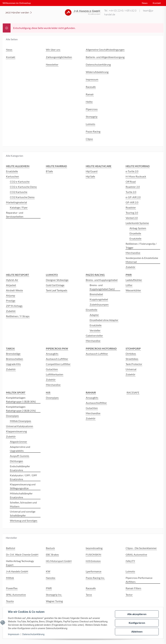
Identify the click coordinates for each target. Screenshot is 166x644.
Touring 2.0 (132, 212)
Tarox (89, 594)
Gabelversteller (94, 335)
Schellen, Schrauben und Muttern (23, 504)
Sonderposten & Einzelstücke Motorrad (142, 259)
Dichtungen (16, 461)
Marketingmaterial (16, 202)
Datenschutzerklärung (33, 634)
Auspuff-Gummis (19, 455)
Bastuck (50, 548)
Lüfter (129, 285)
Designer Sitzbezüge (57, 279)
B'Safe (49, 171)
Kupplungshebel (99, 299)
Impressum (13, 634)
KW (48, 571)
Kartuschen (12, 176)
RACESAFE (133, 392)
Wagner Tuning (54, 601)
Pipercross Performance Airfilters (139, 579)
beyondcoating (94, 548)
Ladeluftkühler (134, 279)
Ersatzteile (12, 171)
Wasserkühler (133, 290)
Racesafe (91, 588)
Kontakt (157, 3)
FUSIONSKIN (93, 554)
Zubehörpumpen (99, 304)
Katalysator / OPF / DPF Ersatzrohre (23, 477)
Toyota (10, 601)
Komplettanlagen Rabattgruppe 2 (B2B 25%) (21, 408)
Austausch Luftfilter (57, 358)
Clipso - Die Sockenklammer (141, 548)
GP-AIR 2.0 (132, 202)
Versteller (95, 330)
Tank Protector (134, 364)
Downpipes (12, 415)
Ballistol (10, 548)
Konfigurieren (137, 622)
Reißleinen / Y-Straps (18, 316)
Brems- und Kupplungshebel (102, 279)
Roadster (131, 207)
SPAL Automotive (16, 594)
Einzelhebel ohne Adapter (104, 320)
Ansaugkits (52, 353)
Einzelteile (135, 233)
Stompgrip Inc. (54, 594)
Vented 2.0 (132, 217)
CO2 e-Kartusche (20, 181)
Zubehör (130, 266)
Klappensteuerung (16, 431)
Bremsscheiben (14, 358)
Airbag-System (138, 228)
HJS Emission (93, 560)
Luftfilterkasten (54, 374)
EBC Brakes (52, 554)
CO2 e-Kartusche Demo (23, 186)
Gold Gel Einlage (55, 285)
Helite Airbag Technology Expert (20, 562)
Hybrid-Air (12, 279)
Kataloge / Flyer (19, 207)
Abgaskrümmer (18, 441)
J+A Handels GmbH (17, 571)
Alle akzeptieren (136, 614)
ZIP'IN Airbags (14, 305)
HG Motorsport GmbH (58, 560)
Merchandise (133, 252)
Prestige (10, 300)
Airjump (10, 295)
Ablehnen (136, 631)
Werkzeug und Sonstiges (23, 520)
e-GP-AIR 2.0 (133, 197)
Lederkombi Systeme (137, 222)
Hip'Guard (91, 171)
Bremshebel (96, 294)
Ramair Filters (133, 588)
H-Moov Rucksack (136, 176)
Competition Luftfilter (58, 364)
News (145, 3)
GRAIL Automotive (136, 554)
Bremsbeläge (13, 353)
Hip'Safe (90, 176)
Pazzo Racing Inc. (95, 577)
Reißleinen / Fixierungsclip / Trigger (141, 245)
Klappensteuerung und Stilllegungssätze (23, 486)
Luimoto (130, 571)
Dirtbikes (131, 353)
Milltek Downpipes (20, 420)
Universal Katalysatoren (19, 426)
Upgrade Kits (13, 364)
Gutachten (52, 369)
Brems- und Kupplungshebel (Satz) (102, 287)
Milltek (10, 577)
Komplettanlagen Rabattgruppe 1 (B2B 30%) (21, 399)
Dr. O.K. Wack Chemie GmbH (22, 554)
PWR (49, 588)
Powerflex (12, 588)
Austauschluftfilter (96, 402)
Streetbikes (132, 358)
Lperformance (93, 571)
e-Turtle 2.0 (132, 171)
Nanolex (50, 577)
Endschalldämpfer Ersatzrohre (20, 468)
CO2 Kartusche (18, 191)
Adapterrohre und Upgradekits (20, 448)
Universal (131, 369)
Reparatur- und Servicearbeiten (14, 214)
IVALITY (130, 560)
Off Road (131, 181)
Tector (129, 594)
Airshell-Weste (14, 290)
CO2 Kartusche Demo (22, 197)
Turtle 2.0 (131, 191)
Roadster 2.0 (133, 186)
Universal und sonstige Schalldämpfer (22, 513)
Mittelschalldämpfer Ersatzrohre (21, 495)
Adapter (94, 314)
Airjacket (11, 285)
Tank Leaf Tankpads (56, 290)
